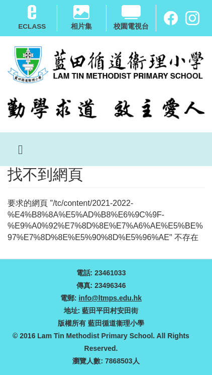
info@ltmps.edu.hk (110, 298)
